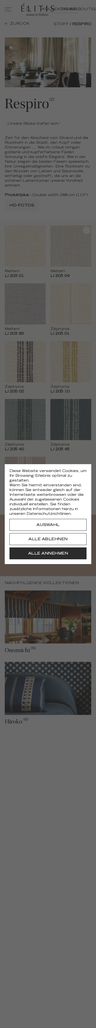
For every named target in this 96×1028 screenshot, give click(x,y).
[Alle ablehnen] (48, 539)
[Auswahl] (48, 525)
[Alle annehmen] (48, 553)
